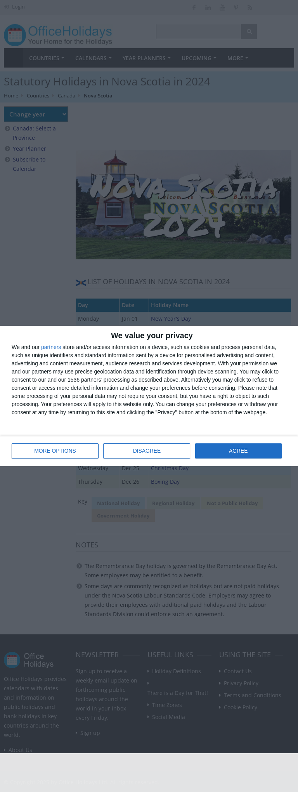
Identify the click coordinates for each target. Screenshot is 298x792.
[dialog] (149, 396)
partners (51, 347)
